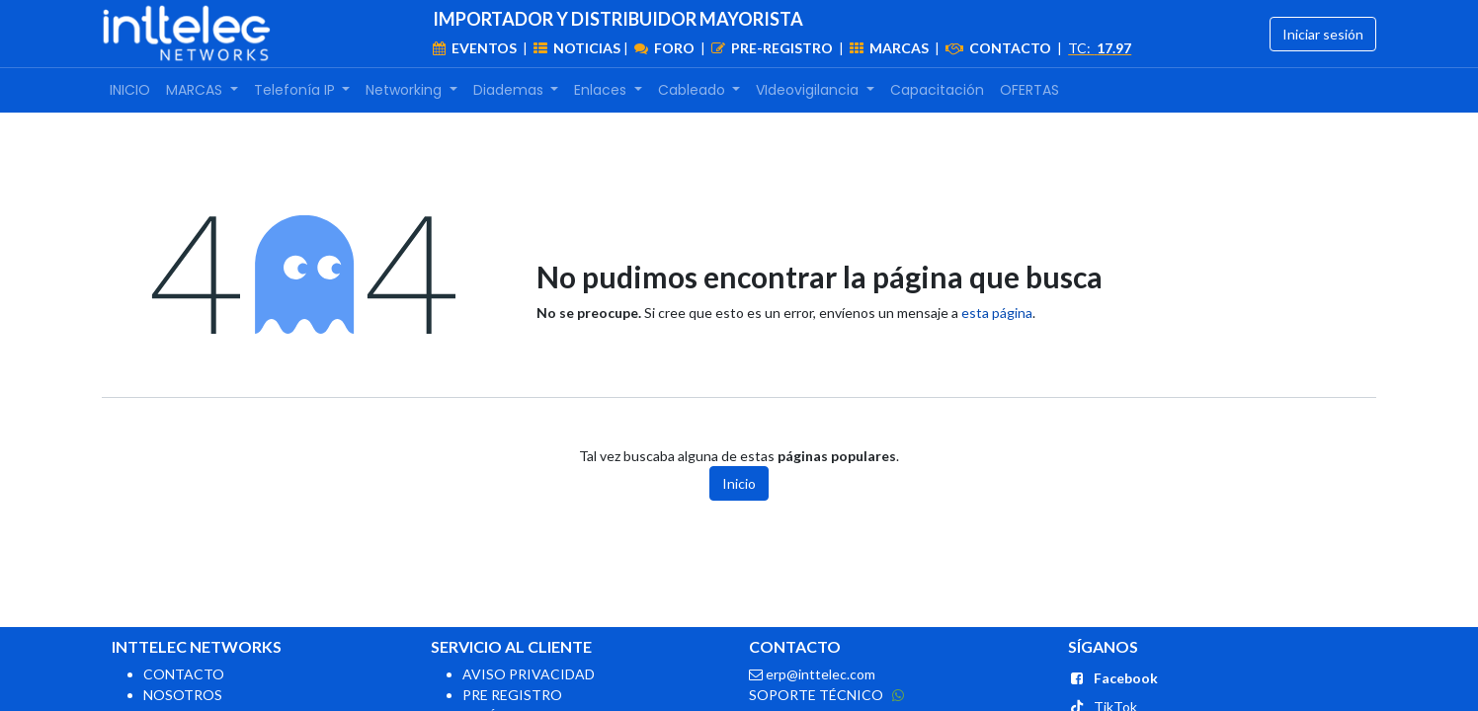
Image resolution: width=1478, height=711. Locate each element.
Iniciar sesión (1322, 34)
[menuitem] (130, 90)
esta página (996, 312)
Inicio (739, 483)
